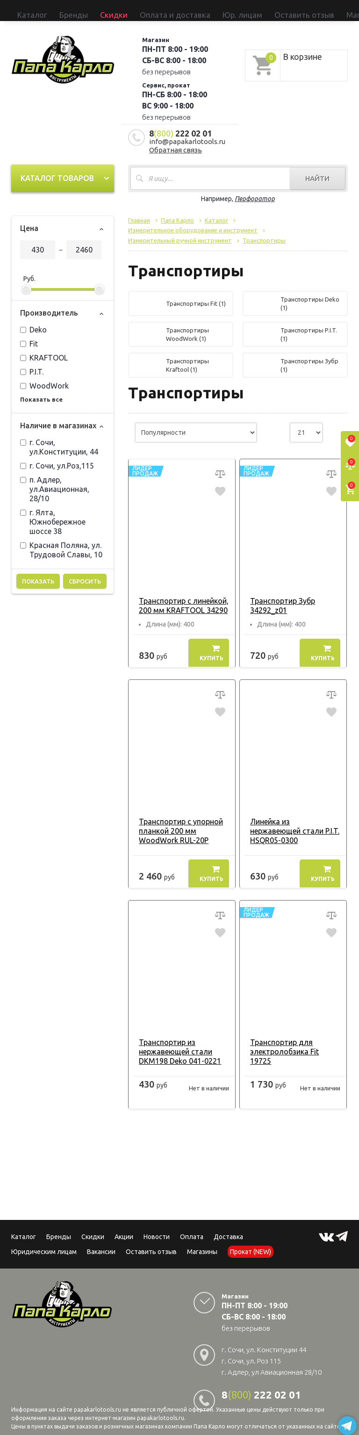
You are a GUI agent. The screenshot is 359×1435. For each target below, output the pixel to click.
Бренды (48, 10)
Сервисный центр (313, 10)
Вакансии (101, 1242)
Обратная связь (175, 140)
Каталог (24, 10)
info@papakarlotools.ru (187, 132)
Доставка (228, 1227)
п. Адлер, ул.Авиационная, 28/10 (54, 479)
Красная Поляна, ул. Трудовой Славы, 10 (61, 540)
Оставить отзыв (193, 10)
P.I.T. (31, 362)
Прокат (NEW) (268, 10)
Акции (124, 1227)
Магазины (202, 1242)
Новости (157, 1227)
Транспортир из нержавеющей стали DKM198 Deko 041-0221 (176, 1041)
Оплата (191, 1227)
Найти (317, 169)
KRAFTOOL (44, 348)
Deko (33, 320)
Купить (211, 642)
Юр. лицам (153, 10)
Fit (29, 334)
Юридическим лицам (44, 1242)
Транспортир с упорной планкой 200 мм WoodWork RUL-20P (177, 821)
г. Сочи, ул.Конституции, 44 (59, 437)
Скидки (92, 1227)
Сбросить (85, 571)
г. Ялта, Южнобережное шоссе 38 (53, 512)
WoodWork (44, 376)
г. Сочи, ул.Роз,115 (57, 456)
